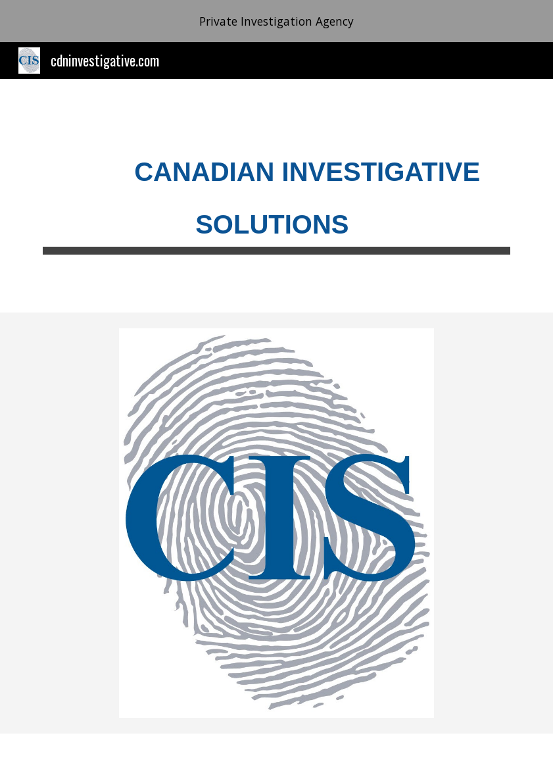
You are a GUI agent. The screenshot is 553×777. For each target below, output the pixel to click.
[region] (276, 21)
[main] (276, 196)
